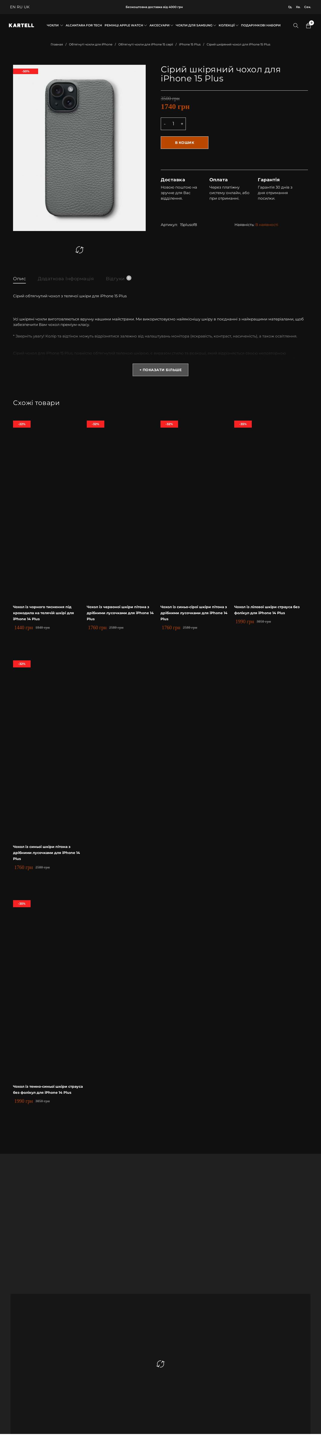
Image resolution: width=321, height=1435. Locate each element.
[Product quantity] (173, 124)
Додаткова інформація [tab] (70, 278)
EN (13, 7)
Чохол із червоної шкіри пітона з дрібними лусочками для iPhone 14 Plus (123, 614)
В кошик (186, 142)
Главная (57, 44)
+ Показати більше (160, 371)
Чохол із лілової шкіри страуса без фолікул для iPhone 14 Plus (264, 614)
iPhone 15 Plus (190, 44)
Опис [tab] (20, 278)
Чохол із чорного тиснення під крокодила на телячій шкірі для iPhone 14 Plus (46, 614)
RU (20, 7)
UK (27, 7)
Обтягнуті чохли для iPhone (90, 44)
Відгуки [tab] (127, 278)
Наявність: (244, 223)
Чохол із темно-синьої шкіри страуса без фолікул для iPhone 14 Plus (48, 1093)
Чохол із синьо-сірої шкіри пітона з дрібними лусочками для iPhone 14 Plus (196, 614)
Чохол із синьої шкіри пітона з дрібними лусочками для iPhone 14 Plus (48, 854)
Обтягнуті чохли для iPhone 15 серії (145, 44)
